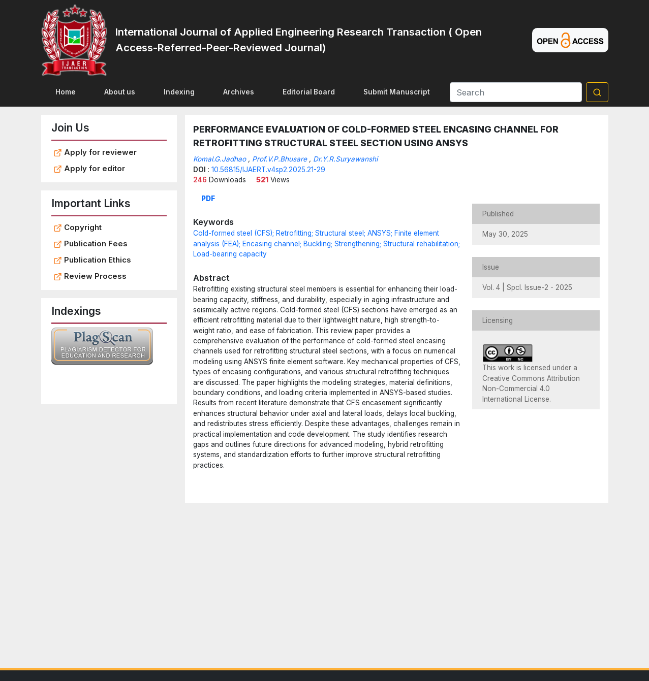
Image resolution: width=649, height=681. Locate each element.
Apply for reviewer (95, 152)
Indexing (179, 92)
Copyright (77, 227)
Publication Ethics (92, 260)
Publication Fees (90, 243)
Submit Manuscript (396, 92)
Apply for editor (89, 168)
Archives (238, 92)
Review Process (90, 276)
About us (119, 92)
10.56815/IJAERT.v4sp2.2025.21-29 (268, 170)
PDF (208, 198)
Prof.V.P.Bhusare (279, 159)
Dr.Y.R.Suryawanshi (345, 159)
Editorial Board (309, 92)
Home (65, 92)
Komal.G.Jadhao (219, 159)
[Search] (516, 92)
